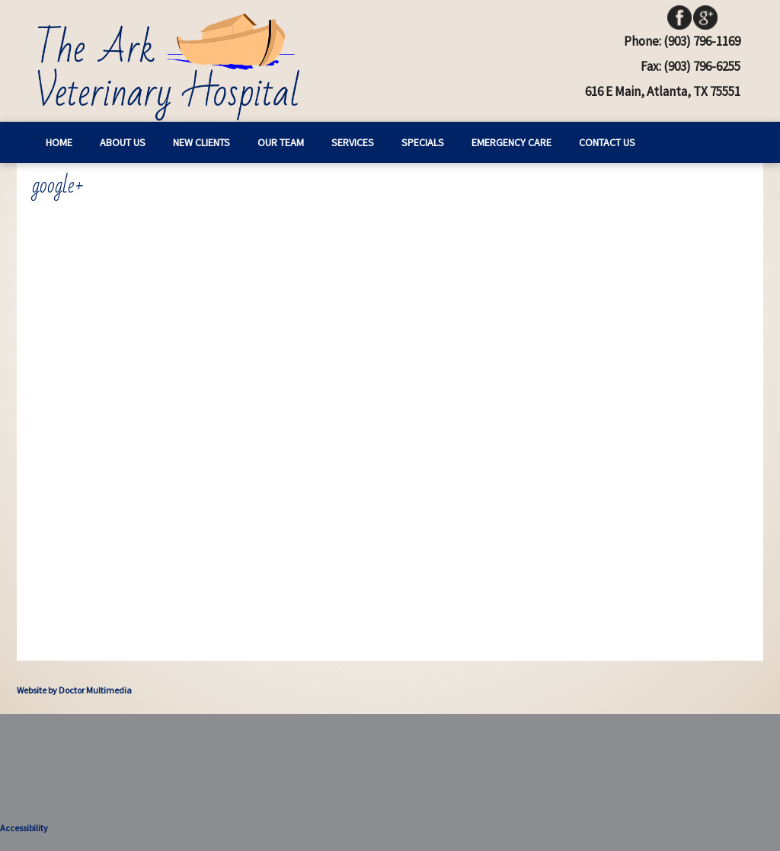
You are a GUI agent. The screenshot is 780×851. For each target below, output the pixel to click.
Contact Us (607, 142)
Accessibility (24, 827)
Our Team (280, 142)
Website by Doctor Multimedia (74, 690)
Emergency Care (511, 142)
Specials (422, 142)
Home (59, 142)
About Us (122, 142)
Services (352, 142)
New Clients (201, 142)
